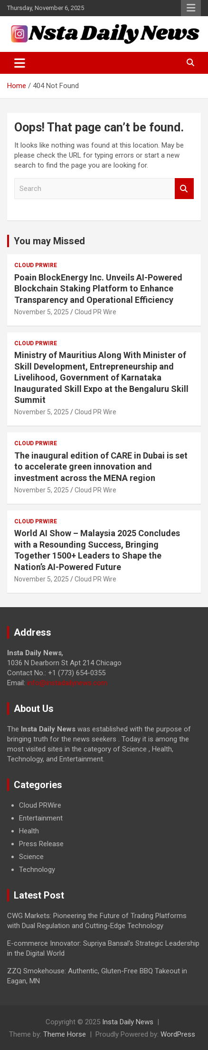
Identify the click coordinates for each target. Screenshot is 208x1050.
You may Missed (49, 241)
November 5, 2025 (41, 312)
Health (29, 831)
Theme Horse (64, 1034)
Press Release (41, 844)
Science (31, 856)
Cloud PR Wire (95, 312)
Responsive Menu (191, 8)
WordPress (178, 1034)
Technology (37, 869)
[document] (104, 837)
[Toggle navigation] (19, 63)
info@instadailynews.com (67, 683)
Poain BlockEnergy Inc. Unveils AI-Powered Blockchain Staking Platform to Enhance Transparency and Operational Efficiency (98, 288)
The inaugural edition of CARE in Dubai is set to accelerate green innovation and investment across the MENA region (101, 466)
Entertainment (41, 818)
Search (184, 189)
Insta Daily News (127, 1022)
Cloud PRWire (35, 265)
